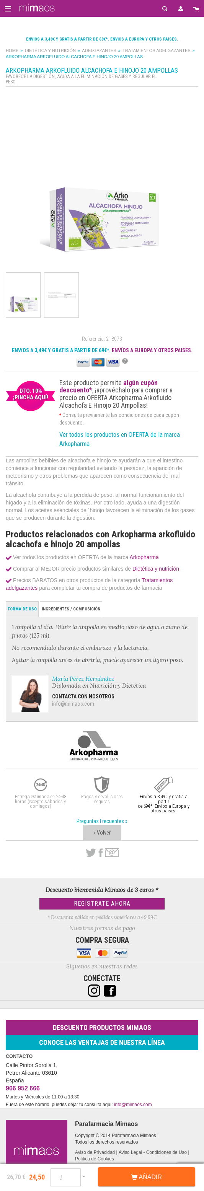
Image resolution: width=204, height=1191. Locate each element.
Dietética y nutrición (50, 50)
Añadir (146, 1177)
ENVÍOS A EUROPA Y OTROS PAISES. (152, 350)
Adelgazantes (99, 50)
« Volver (102, 833)
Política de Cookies (94, 1159)
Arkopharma (143, 557)
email (112, 852)
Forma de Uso (22, 609)
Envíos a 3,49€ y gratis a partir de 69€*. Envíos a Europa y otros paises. (102, 39)
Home (12, 50)
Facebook (100, 852)
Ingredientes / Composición (71, 609)
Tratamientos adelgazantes (156, 50)
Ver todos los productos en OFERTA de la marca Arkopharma (119, 439)
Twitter (91, 852)
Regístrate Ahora (102, 903)
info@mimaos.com (73, 704)
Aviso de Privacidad (95, 1152)
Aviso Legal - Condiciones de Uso (153, 1152)
